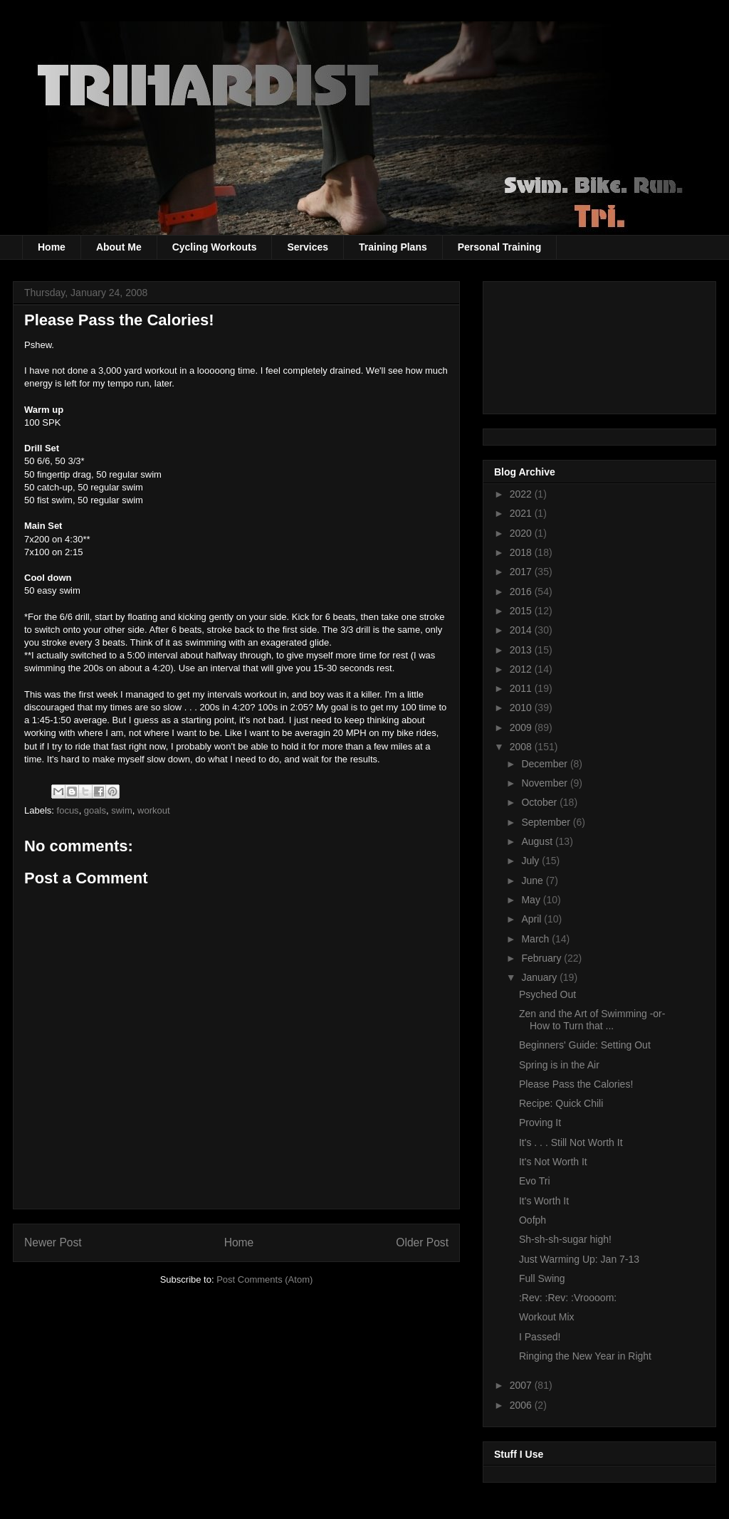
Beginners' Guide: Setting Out (585, 1045)
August (538, 841)
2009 (522, 727)
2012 (522, 669)
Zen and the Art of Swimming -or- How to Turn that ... (592, 1019)
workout (153, 810)
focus (68, 810)
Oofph (532, 1220)
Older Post (422, 1242)
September (546, 822)
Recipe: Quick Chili (561, 1103)
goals (95, 810)
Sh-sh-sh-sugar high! (565, 1239)
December (545, 763)
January (540, 977)
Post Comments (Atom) (264, 1279)
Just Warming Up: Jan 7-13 (579, 1259)
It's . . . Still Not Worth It (571, 1142)
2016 (522, 591)
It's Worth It (544, 1201)
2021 (522, 513)
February (542, 958)
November (545, 783)
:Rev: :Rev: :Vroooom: (568, 1297)
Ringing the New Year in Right (585, 1356)
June (533, 880)
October (540, 802)
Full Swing (542, 1278)
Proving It (540, 1122)
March (536, 939)
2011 (522, 688)
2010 (522, 707)
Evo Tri (534, 1181)
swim (121, 810)
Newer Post (53, 1242)
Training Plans (393, 247)
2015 (522, 610)
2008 (522, 746)
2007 (522, 1385)
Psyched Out (547, 994)
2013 (522, 650)
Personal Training (499, 247)
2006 (522, 1405)
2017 (522, 571)
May (531, 899)
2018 (522, 552)
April (532, 919)
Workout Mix (547, 1317)
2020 (522, 533)
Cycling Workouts (214, 247)
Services (307, 247)
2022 (522, 494)
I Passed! (539, 1336)
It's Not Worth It (553, 1161)
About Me (119, 247)
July (531, 860)
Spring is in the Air (559, 1065)
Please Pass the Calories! (576, 1084)
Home (51, 247)
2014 (522, 630)
